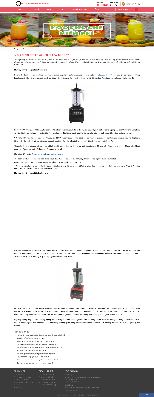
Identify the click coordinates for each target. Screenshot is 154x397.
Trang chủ (22, 11)
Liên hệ (97, 11)
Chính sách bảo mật (46, 377)
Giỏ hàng (129, 4)
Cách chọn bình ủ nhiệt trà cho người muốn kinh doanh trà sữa (38, 360)
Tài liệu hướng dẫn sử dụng (23, 382)
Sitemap (17, 387)
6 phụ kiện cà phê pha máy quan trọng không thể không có (36, 344)
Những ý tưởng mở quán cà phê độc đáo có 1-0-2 (33, 350)
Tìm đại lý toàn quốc (78, 11)
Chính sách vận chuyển (47, 380)
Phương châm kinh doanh (23, 377)
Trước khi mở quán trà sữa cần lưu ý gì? (30, 338)
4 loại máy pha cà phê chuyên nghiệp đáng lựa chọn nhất (36, 354)
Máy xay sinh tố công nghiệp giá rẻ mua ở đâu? (33, 357)
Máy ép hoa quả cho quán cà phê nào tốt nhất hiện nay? (36, 341)
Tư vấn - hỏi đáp (46, 371)
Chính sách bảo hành (46, 374)
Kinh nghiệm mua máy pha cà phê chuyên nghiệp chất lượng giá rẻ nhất (41, 335)
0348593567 (73, 382)
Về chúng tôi (20, 371)
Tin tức (61, 11)
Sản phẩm (37, 11)
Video (49, 11)
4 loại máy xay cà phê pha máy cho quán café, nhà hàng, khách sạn (39, 347)
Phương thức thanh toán (48, 382)
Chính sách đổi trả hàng (47, 385)
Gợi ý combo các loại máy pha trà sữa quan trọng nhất (35, 363)
